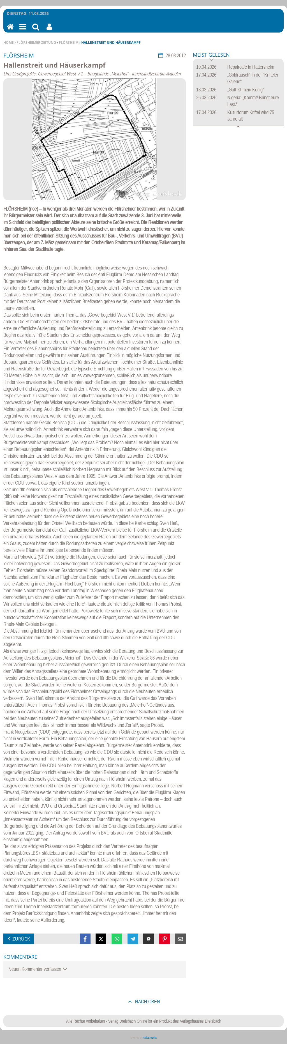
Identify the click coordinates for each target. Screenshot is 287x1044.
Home (8, 42)
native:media (150, 1037)
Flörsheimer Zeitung (36, 42)
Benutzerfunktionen (49, 30)
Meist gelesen (211, 55)
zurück (21, 939)
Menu (22, 30)
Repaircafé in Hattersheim (250, 67)
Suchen (36, 30)
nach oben (147, 1001)
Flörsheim (68, 42)
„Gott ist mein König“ (245, 90)
